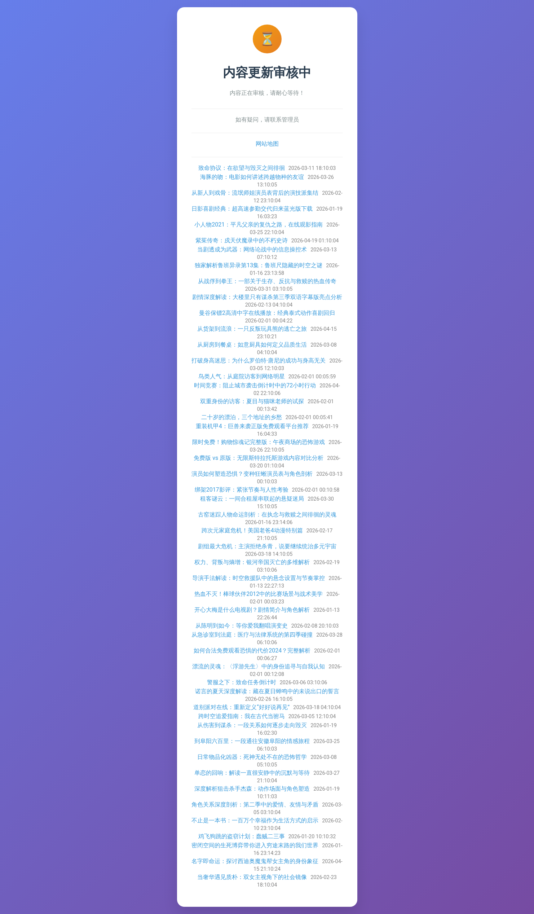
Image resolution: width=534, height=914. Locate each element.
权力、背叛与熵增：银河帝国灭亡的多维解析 (252, 562)
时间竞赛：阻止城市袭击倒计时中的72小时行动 (255, 385)
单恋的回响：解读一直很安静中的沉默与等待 (252, 772)
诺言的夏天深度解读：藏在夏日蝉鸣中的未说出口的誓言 (267, 691)
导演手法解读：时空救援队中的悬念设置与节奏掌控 (258, 578)
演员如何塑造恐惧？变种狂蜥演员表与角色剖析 (252, 473)
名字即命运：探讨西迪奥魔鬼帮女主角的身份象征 (254, 861)
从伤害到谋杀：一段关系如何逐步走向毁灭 (252, 725)
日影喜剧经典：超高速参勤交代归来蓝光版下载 (252, 208)
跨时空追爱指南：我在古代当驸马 (241, 716)
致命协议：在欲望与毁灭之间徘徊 (241, 167)
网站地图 (267, 143)
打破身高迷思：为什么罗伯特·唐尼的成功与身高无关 (258, 360)
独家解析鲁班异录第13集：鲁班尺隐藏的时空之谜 (258, 265)
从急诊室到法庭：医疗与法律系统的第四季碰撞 (252, 634)
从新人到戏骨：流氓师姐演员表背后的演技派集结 (254, 192)
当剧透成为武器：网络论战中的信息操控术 (252, 249)
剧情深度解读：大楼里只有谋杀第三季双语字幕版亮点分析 (267, 297)
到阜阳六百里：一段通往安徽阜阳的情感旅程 (252, 741)
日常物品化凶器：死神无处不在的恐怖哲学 (252, 756)
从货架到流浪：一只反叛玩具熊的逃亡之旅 (252, 328)
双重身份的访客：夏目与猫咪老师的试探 (252, 401)
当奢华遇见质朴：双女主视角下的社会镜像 (252, 877)
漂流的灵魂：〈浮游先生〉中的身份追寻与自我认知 (258, 666)
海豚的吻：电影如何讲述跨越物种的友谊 (252, 176)
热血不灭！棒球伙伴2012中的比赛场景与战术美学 (258, 593)
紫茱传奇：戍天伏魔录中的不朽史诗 (241, 240)
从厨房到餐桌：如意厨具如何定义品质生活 (252, 344)
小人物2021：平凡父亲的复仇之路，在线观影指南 (258, 224)
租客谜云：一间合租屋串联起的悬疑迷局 (252, 498)
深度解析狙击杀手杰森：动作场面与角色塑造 (252, 788)
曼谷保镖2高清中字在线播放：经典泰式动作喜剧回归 (267, 312)
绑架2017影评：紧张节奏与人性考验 (241, 489)
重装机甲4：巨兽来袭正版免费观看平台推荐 (252, 426)
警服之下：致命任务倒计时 (241, 682)
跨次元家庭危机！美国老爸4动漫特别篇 (252, 530)
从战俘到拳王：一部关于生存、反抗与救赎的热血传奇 (267, 281)
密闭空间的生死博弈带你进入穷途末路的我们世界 (254, 845)
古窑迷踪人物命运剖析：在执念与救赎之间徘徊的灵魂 (267, 514)
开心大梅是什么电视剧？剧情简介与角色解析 (252, 609)
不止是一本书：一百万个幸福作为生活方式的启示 (254, 820)
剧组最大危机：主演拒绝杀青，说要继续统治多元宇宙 (267, 546)
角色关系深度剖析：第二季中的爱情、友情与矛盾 (254, 804)
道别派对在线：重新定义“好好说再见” (241, 707)
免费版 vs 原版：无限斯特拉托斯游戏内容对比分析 (258, 457)
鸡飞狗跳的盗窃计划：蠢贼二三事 (241, 836)
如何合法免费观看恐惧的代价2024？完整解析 (252, 650)
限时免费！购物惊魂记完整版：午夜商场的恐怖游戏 (258, 442)
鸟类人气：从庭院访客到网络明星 (241, 376)
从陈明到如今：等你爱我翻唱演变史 (241, 625)
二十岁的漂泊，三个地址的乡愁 (241, 417)
